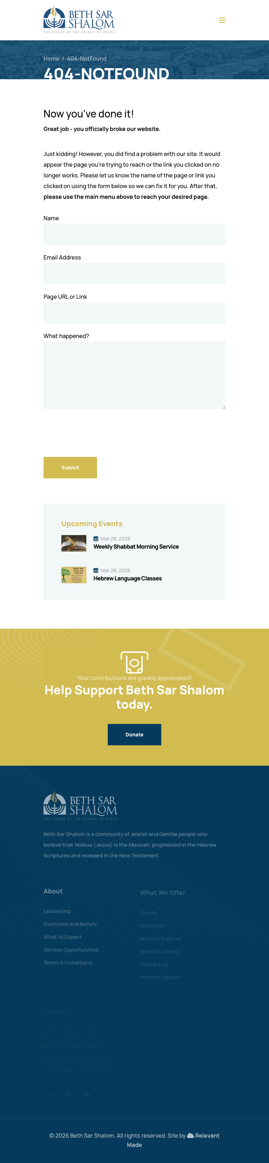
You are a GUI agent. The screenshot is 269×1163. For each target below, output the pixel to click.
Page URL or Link (65, 297)
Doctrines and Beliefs (70, 927)
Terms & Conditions (68, 965)
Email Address (62, 257)
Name (51, 218)
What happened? (66, 336)
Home (52, 58)
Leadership (57, 914)
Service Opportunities (71, 952)
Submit (70, 467)
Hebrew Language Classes (127, 578)
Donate (134, 734)
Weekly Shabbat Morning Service (136, 546)
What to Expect (63, 939)
